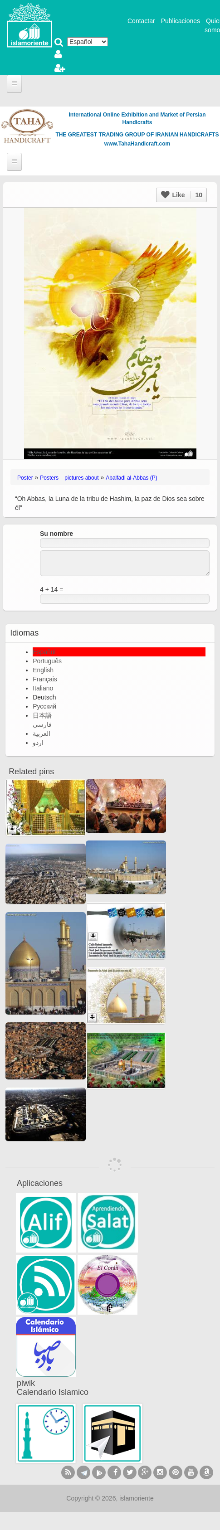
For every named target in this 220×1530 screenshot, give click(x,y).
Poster (25, 478)
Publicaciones (180, 20)
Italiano (43, 688)
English (43, 670)
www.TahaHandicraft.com (137, 144)
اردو (38, 742)
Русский (44, 706)
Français (45, 679)
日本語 (42, 715)
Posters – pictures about (69, 478)
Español (44, 652)
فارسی (42, 724)
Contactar (141, 20)
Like (181, 195)
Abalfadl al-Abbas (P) (131, 478)
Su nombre (56, 533)
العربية (41, 733)
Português (47, 661)
